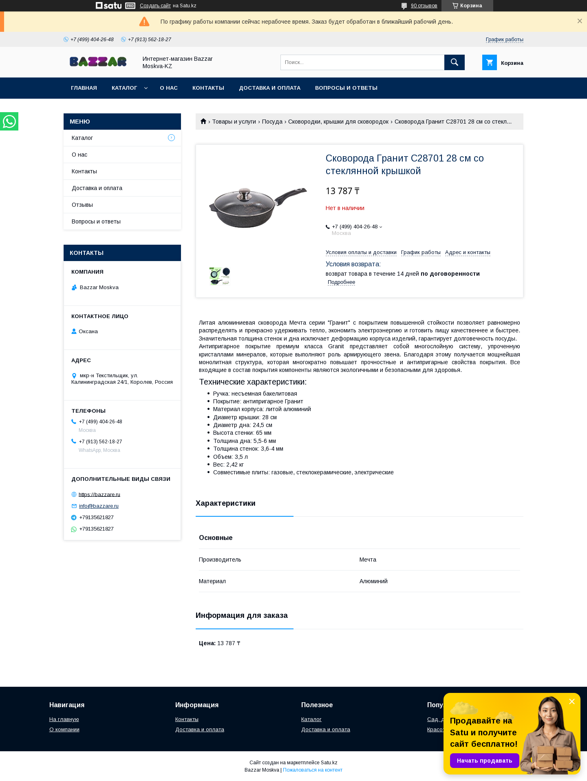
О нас (169, 88)
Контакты (208, 88)
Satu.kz (329, 763)
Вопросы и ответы (346, 88)
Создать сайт (155, 6)
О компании (64, 729)
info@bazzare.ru (99, 506)
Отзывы (82, 204)
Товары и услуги (234, 121)
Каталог (124, 88)
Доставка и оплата (269, 88)
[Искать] (454, 62)
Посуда (272, 121)
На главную (64, 719)
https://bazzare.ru (99, 494)
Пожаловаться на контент (312, 770)
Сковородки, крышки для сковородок (338, 121)
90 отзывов (424, 6)
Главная (84, 88)
